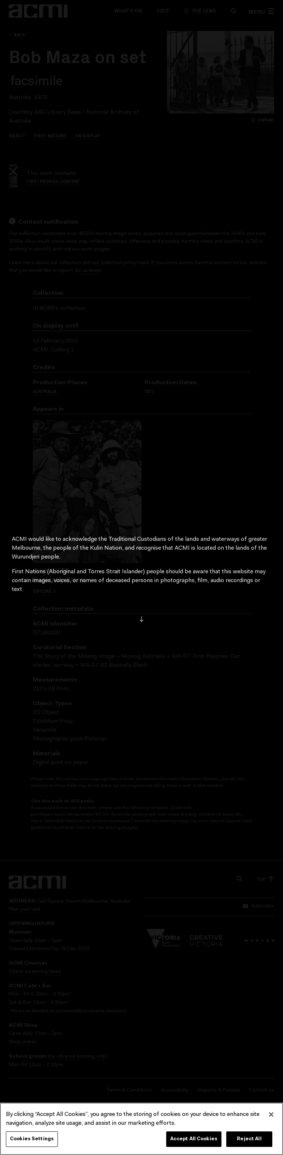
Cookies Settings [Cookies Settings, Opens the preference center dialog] (32, 1139)
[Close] (271, 1115)
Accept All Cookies (193, 1139)
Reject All (249, 1139)
